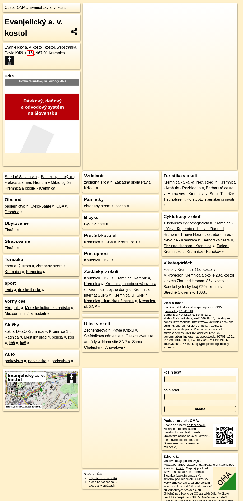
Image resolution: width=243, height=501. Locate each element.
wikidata (186, 318)
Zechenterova (95, 330)
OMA (21, 7)
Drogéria (12, 212)
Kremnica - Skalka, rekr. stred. (189, 182)
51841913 (186, 311)
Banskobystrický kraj (58, 177)
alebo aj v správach (102, 485)
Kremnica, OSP (97, 260)
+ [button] (91, 11)
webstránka (66, 47)
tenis (9, 290)
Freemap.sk (182, 166)
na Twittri (186, 432)
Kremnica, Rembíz (131, 278)
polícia (57, 337)
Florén (10, 230)
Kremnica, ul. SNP (128, 295)
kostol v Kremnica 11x (182, 270)
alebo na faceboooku (103, 482)
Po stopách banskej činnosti (210, 199)
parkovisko (14, 361)
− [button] (91, 18)
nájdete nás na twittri (103, 478)
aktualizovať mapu (189, 307)
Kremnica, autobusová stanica (130, 284)
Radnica (12, 337)
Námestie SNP (114, 342)
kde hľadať (173, 372)
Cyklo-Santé (41, 206)
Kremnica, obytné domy (108, 290)
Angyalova (114, 347)
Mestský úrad (35, 337)
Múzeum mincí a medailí (25, 313)
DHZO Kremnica (30, 331)
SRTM (196, 497)
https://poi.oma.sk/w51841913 (217, 166)
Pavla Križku (19, 53)
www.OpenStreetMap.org (180, 464)
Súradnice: (171, 314)
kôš (8, 331)
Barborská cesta (220, 188)
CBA (60, 206)
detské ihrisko (29, 290)
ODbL (180, 468)
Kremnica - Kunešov (204, 252)
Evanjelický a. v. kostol (48, 7)
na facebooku (196, 425)
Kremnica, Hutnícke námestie (109, 301)
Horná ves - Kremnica (186, 194)
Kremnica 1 (58, 331)
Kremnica (47, 188)
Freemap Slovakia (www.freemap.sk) (184, 473)
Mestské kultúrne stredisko (47, 308)
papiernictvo (15, 206)
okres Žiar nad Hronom (27, 183)
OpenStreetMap (158, 166)
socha (121, 206)
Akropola (12, 308)
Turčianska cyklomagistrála (186, 223)
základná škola (96, 182)
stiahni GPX (172, 318)
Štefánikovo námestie (102, 336)
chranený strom (18, 266)
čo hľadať (172, 390)
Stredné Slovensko (21, 177)
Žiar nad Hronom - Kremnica (187, 246)
